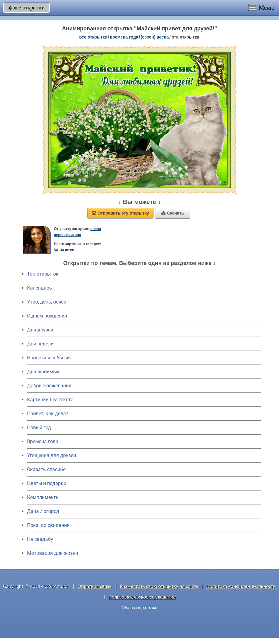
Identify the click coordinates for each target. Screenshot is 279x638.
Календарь (39, 288)
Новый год (39, 427)
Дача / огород (43, 511)
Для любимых (43, 372)
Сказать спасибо (46, 469)
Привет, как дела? (47, 413)
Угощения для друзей (51, 455)
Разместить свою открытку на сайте (159, 586)
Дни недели (40, 344)
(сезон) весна (155, 37)
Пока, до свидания (48, 525)
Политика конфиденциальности (241, 586)
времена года (124, 37)
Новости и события (49, 358)
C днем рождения (47, 316)
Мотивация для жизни (52, 553)
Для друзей (40, 330)
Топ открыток (43, 274)
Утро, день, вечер (46, 302)
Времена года (42, 441)
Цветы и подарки (46, 483)
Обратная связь (95, 586)
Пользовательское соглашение (142, 597)
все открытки (26, 8)
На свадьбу (40, 539)
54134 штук (64, 250)
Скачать (172, 213)
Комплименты (43, 497)
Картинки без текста (50, 399)
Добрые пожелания (49, 386)
